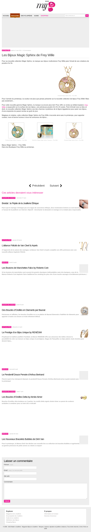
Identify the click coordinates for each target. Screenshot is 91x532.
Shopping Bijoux (11, 522)
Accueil (6, 15)
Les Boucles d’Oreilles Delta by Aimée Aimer (22, 397)
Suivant (54, 185)
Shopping (44, 15)
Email (13, 470)
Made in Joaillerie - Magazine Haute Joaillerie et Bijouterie (45, 6)
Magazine (15, 15)
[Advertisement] (46, 33)
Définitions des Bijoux (12, 520)
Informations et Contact (51, 514)
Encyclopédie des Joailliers (14, 516)
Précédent (38, 185)
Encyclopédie (26, 15)
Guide (36, 15)
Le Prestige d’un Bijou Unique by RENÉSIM (22, 332)
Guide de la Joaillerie (12, 518)
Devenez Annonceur (50, 516)
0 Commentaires (27, 50)
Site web (7, 476)
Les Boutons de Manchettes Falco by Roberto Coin (25, 268)
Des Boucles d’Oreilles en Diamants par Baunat (23, 310)
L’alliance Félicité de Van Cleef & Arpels (20, 245)
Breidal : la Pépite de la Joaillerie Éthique (20, 203)
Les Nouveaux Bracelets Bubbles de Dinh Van (23, 439)
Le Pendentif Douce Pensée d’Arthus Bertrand (23, 374)
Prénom (8, 464)
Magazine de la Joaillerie (13, 514)
